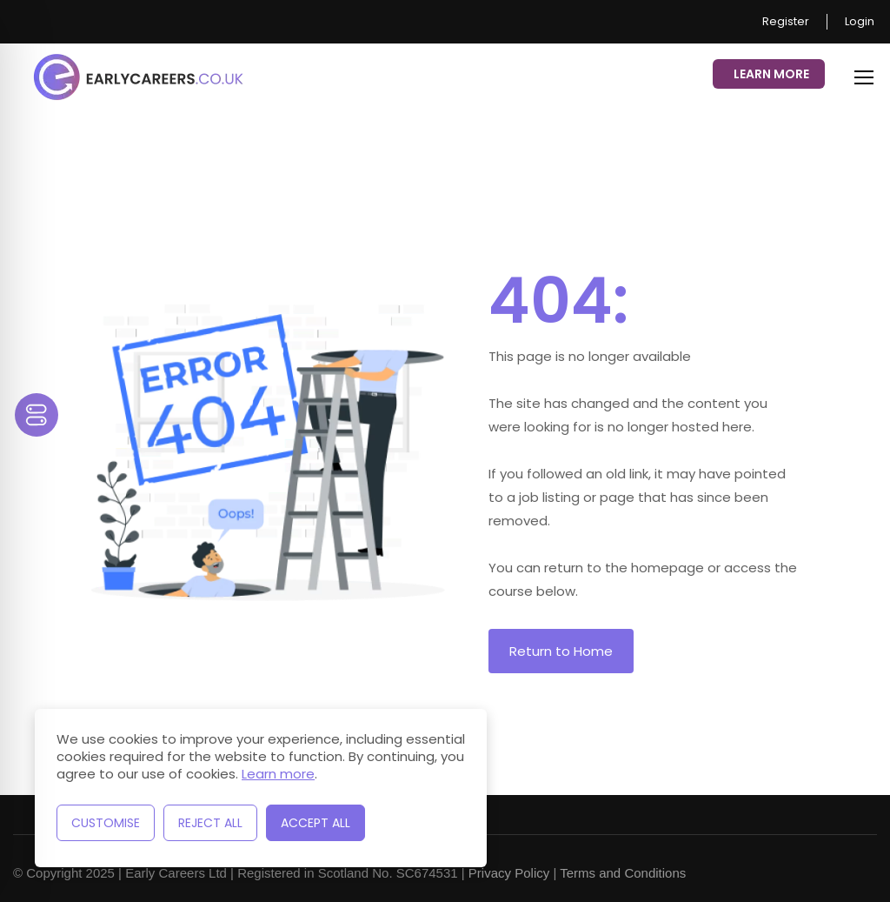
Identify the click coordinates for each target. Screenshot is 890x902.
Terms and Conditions (623, 872)
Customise (105, 823)
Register (785, 22)
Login (859, 22)
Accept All (315, 823)
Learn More (771, 74)
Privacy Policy (508, 872)
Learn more (278, 774)
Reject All (210, 823)
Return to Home (561, 651)
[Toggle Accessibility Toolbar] (36, 414)
